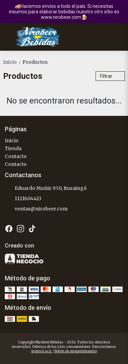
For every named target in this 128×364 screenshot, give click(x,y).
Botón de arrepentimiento (76, 351)
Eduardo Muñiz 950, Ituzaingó (46, 188)
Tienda (13, 148)
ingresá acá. (42, 351)
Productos (35, 62)
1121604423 (23, 199)
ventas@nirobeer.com (36, 209)
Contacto (16, 156)
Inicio (13, 62)
